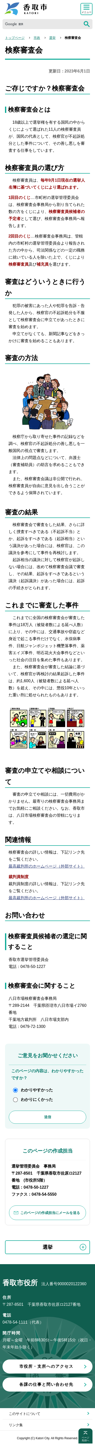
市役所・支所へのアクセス (46, 1366)
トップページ (15, 38)
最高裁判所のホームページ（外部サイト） (47, 866)
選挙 (52, 38)
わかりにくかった (37, 1099)
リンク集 (16, 1425)
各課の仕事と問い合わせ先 (46, 1384)
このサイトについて (24, 1414)
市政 (37, 38)
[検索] (42, 24)
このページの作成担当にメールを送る (50, 1213)
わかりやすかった (37, 1090)
